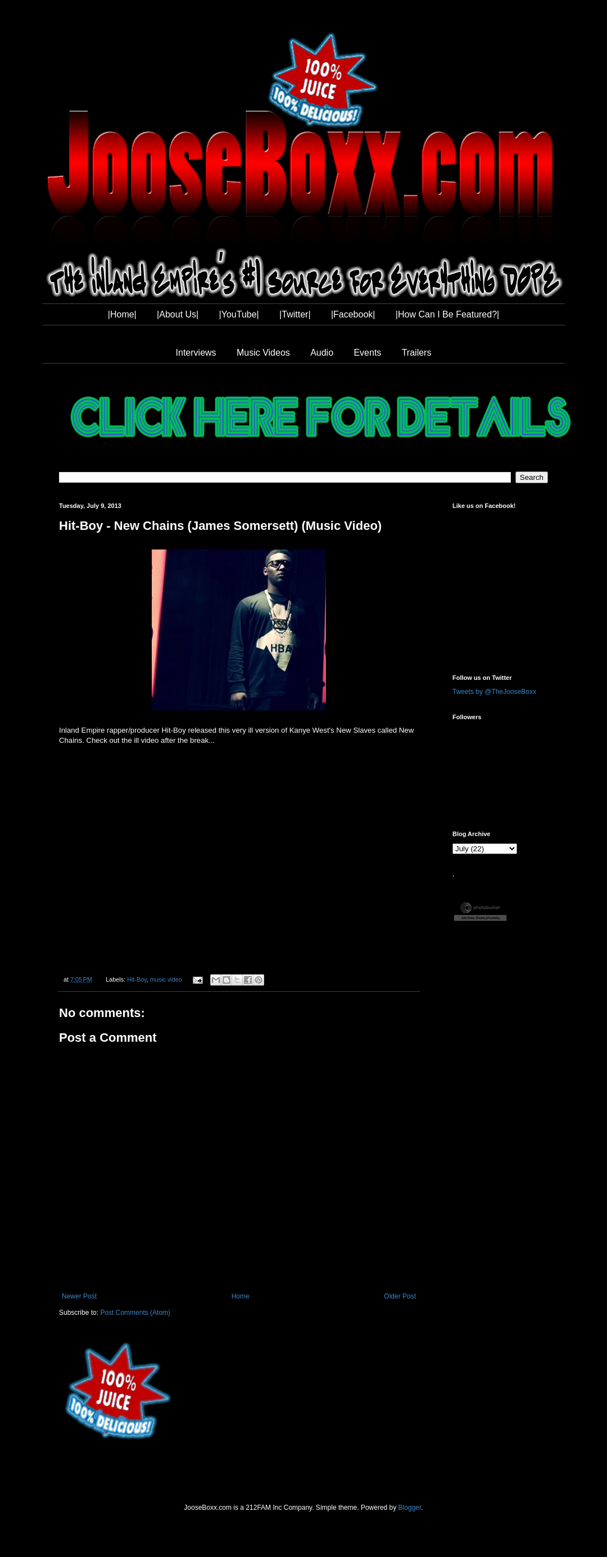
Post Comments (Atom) (135, 1313)
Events (367, 352)
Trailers (417, 352)
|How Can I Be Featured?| (447, 314)
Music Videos (263, 352)
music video (166, 979)
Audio (321, 352)
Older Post (400, 1296)
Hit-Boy (137, 979)
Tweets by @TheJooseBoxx (494, 692)
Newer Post (79, 1296)
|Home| (122, 314)
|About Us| (177, 314)
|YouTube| (239, 314)
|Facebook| (353, 314)
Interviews (196, 352)
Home (241, 1296)
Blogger (410, 1507)
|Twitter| (294, 314)
